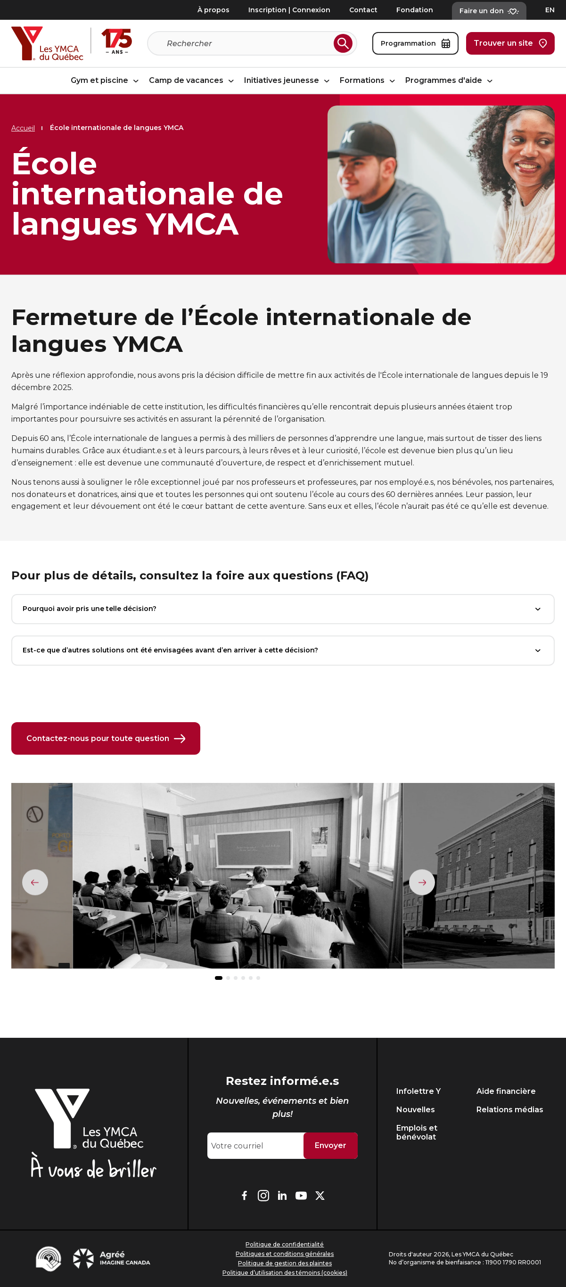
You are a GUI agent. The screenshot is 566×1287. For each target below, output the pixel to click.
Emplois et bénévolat (416, 1132)
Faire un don (489, 11)
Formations (369, 80)
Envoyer (330, 1145)
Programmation (415, 43)
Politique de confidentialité (285, 1244)
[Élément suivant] (422, 883)
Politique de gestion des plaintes (285, 1263)
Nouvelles (415, 1109)
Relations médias (509, 1109)
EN (550, 10)
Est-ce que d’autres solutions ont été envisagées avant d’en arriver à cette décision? (283, 650)
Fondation (414, 10)
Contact (363, 10)
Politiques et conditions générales (285, 1253)
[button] (218, 979)
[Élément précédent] (35, 883)
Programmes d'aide (450, 80)
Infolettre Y (418, 1091)
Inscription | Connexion (289, 10)
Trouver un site (510, 43)
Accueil (23, 128)
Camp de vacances (193, 80)
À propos (213, 10)
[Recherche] (248, 43)
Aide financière (506, 1091)
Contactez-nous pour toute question (105, 739)
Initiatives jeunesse (288, 80)
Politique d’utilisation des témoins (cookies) (284, 1272)
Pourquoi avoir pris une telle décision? (283, 609)
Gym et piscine (106, 80)
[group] (237, 880)
